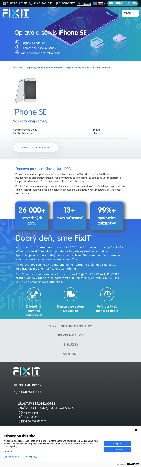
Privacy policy (30, 456)
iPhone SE (79, 67)
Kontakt (70, 354)
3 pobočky (67, 3)
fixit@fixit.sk (17, 3)
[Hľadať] (84, 4)
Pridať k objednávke (36, 147)
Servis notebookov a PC (70, 326)
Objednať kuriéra (123, 3)
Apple (68, 67)
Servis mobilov (70, 335)
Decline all (117, 449)
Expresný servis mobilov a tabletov (44, 67)
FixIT (21, 67)
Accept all (117, 443)
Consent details (11, 456)
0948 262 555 (43, 3)
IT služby (70, 344)
